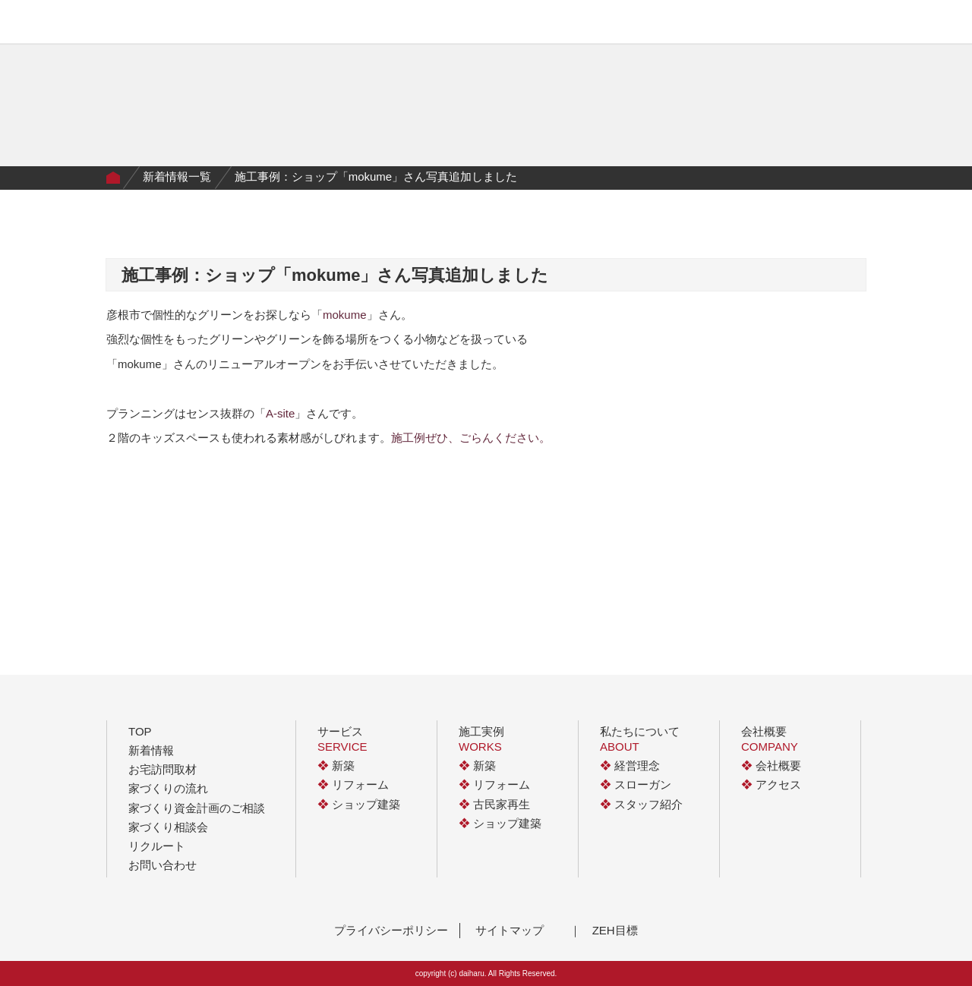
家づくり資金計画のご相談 (196, 808)
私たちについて (475, 24)
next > (581, 496)
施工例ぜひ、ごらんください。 (471, 437)
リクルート (156, 846)
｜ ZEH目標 (604, 930)
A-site (280, 413)
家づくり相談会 (168, 827)
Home (113, 178)
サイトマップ (509, 930)
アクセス (771, 784)
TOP (140, 731)
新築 (336, 765)
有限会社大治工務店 (140, 21)
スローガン (635, 784)
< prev (391, 496)
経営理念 (630, 765)
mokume (345, 314)
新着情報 (151, 750)
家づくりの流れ (383, 24)
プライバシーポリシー (391, 930)
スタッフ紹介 (641, 804)
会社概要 (612, 24)
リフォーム (353, 784)
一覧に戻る (486, 496)
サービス (244, 24)
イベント (552, 24)
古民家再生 (494, 804)
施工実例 (306, 24)
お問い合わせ (162, 864)
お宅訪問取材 (162, 769)
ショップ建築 (358, 804)
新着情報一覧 (177, 176)
